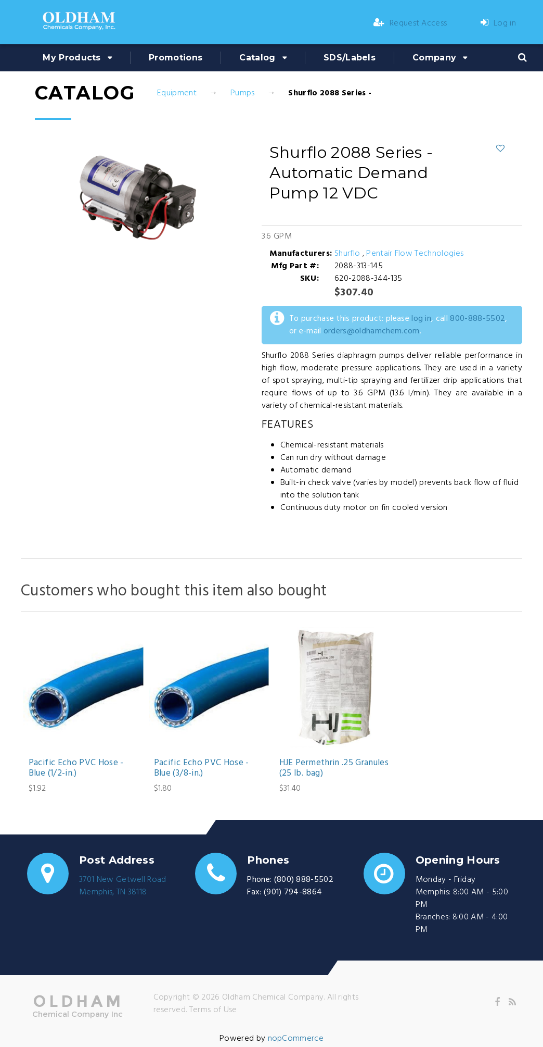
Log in (498, 23)
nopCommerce (296, 1038)
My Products (72, 58)
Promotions (175, 58)
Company (434, 58)
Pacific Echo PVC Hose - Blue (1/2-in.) (76, 768)
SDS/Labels (350, 58)
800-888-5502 (477, 319)
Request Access (410, 23)
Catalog (257, 58)
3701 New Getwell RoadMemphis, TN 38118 (122, 886)
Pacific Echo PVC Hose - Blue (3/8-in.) (201, 768)
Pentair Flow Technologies (414, 253)
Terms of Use (213, 1010)
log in (421, 319)
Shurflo (348, 253)
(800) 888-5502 (303, 880)
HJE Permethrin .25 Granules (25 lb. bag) (334, 768)
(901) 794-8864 (293, 892)
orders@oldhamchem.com (372, 331)
